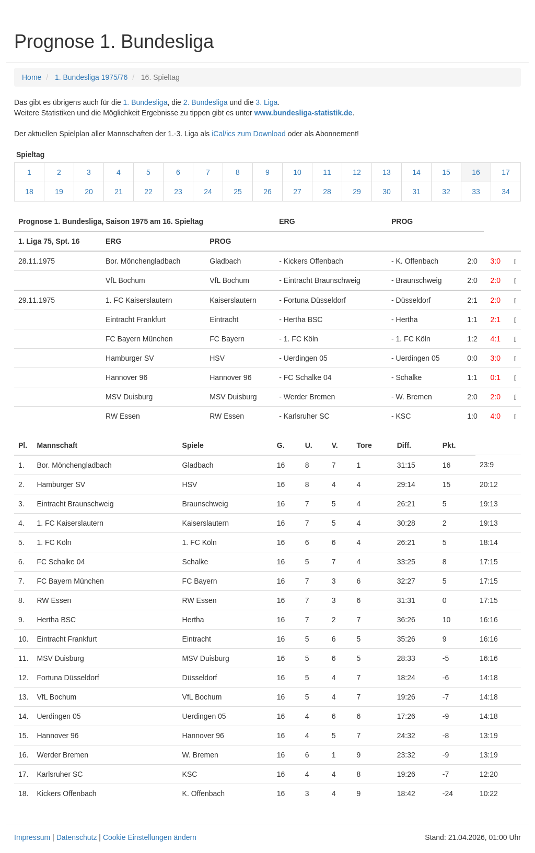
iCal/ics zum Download (249, 133)
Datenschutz (76, 837)
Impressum (32, 837)
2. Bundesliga (205, 102)
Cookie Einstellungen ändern (149, 837)
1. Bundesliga (145, 102)
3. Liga (266, 102)
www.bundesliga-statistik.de (303, 113)
